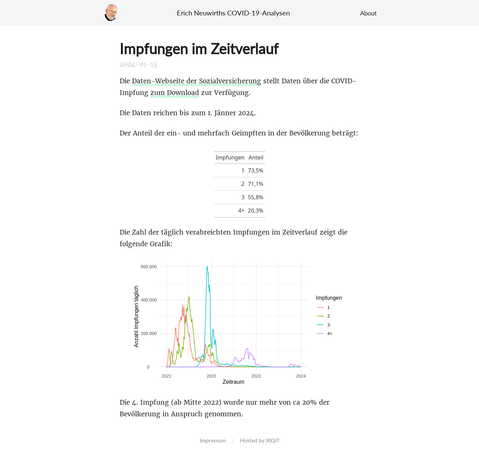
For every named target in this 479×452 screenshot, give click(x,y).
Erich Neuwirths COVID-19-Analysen (233, 13)
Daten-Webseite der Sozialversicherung (196, 81)
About (368, 13)
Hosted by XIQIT (260, 440)
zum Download (174, 92)
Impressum (213, 440)
